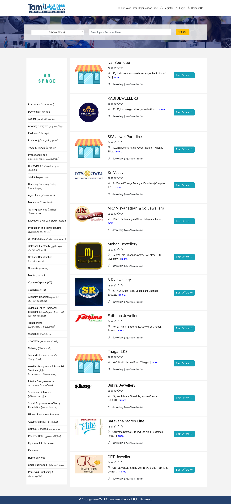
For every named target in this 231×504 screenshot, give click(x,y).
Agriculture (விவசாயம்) (41, 195)
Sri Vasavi (116, 172)
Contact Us (195, 8)
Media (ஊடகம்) (37, 275)
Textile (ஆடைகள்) (38, 177)
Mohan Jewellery (122, 244)
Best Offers (184, 75)
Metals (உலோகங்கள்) (40, 202)
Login (180, 8)
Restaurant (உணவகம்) (41, 104)
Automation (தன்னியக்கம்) (43, 421)
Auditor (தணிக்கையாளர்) (42, 118)
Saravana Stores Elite (126, 421)
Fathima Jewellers (124, 316)
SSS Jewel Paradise (125, 137)
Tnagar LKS (118, 351)
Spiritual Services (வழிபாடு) (44, 428)
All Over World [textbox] (57, 32)
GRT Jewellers (120, 457)
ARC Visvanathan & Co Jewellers (136, 208)
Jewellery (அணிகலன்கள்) (43, 341)
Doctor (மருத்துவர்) (39, 111)
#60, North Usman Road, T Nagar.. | (133, 362)
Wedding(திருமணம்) (39, 333)
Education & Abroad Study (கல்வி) (47, 220)
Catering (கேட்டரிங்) (39, 348)
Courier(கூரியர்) (37, 289)
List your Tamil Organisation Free (138, 8)
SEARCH (182, 32)
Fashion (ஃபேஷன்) (39, 133)
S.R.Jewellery (119, 280)
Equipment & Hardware (41, 443)
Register (166, 8)
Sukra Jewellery (121, 385)
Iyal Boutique (119, 62)
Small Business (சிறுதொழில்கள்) (46, 464)
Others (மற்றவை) (38, 268)
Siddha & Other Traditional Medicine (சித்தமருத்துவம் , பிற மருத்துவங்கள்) (46, 311)
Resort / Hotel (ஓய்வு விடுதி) (44, 436)
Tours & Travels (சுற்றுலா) (42, 147)
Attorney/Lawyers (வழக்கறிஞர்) (46, 126)
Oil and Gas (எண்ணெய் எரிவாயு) (47, 238)
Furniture (33, 450)
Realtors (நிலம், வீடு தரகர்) (43, 140)
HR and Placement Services (43, 414)
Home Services (36, 457)
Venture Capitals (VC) (40, 282)
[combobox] (57, 32)
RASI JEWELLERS (123, 98)
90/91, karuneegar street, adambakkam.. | (137, 109)
